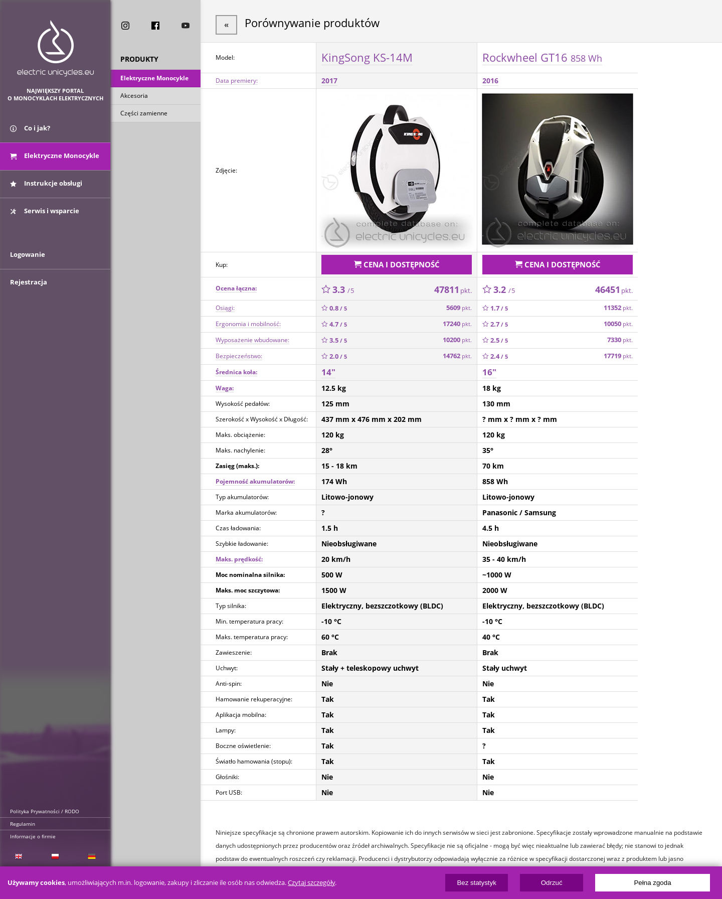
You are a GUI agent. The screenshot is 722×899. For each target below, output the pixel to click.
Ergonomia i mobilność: (248, 320)
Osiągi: (225, 304)
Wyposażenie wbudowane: (252, 336)
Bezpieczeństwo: (239, 352)
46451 (614, 285)
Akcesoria (134, 97)
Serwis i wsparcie (44, 217)
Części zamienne (143, 114)
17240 (457, 320)
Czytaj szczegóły (311, 882)
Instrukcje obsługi (46, 189)
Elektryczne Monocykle (154, 79)
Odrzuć (552, 882)
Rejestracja (28, 297)
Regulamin (22, 823)
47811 (453, 285)
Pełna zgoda (652, 882)
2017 (329, 78)
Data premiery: (237, 78)
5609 (459, 303)
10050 (618, 320)
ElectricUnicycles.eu (55, 48)
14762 (457, 352)
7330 (620, 336)
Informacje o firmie (33, 836)
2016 (490, 78)
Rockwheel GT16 (542, 54)
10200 (457, 336)
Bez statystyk (476, 882)
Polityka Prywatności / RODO (44, 811)
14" (328, 368)
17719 (618, 352)
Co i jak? (30, 134)
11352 (618, 303)
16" (489, 368)
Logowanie (27, 269)
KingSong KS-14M (367, 54)
